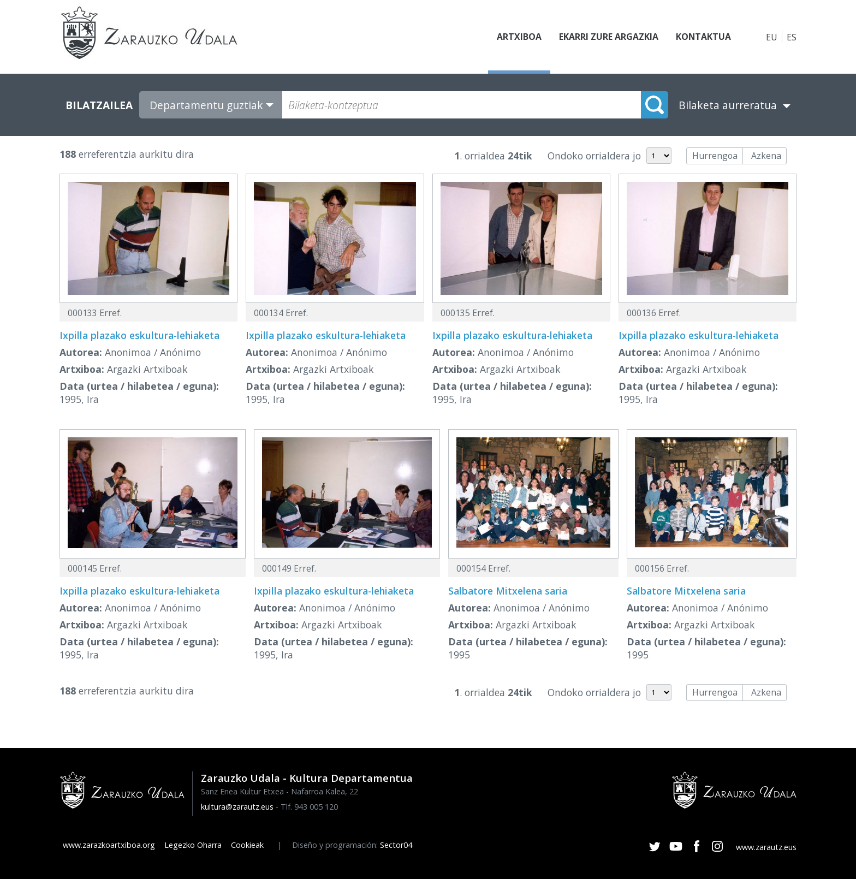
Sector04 (396, 845)
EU (771, 37)
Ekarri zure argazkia (608, 37)
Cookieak (247, 845)
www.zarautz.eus (766, 847)
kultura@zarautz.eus (237, 806)
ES (791, 37)
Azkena (766, 156)
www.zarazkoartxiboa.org (109, 845)
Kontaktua (703, 37)
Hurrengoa (715, 156)
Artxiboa (518, 37)
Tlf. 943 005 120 (309, 806)
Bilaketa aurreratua (728, 105)
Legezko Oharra (193, 845)
